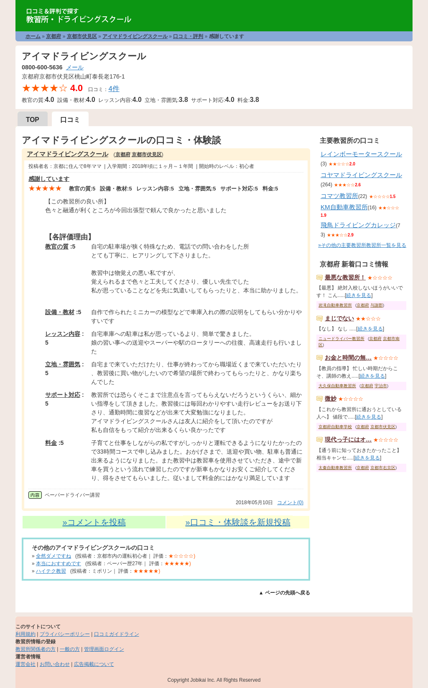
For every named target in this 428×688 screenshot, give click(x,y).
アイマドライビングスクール (135, 36)
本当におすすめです (58, 563)
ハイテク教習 (51, 571)
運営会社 (25, 664)
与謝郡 (376, 305)
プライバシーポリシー (65, 634)
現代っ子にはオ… (348, 439)
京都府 (53, 36)
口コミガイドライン (116, 634)
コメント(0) (290, 502)
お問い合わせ (55, 664)
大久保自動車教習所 (337, 385)
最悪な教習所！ (345, 277)
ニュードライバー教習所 (341, 338)
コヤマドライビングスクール (361, 174)
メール (75, 67)
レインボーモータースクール (361, 153)
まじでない (339, 318)
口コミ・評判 (188, 36)
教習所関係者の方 (35, 649)
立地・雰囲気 (62, 364)
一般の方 (70, 649)
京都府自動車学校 (335, 426)
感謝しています (48, 178)
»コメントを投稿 (93, 522)
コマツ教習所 (339, 195)
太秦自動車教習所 (335, 467)
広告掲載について (94, 664)
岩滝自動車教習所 (335, 305)
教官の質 (57, 246)
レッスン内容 (62, 333)
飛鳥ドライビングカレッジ (358, 224)
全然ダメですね (53, 556)
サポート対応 (62, 394)
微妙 (330, 398)
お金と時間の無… (348, 357)
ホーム (33, 36)
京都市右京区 (382, 467)
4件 (113, 89)
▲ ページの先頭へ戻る (284, 593)
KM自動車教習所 (344, 207)
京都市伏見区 (82, 36)
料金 (51, 442)
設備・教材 (59, 312)
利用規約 (25, 634)
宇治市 (380, 385)
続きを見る (358, 295)
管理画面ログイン (104, 649)
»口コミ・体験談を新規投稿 (237, 522)
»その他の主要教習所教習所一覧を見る (362, 245)
